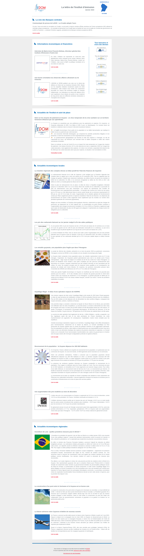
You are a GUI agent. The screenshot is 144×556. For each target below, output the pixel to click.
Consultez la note (56, 153)
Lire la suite (36, 33)
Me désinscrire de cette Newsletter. (71, 553)
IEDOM (88, 548)
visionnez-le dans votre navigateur (82, 550)
